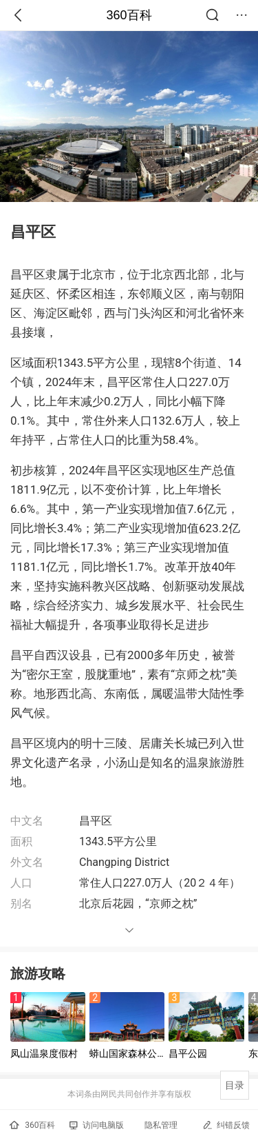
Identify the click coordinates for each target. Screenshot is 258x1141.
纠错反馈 (226, 1125)
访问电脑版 (96, 1125)
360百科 (128, 15)
